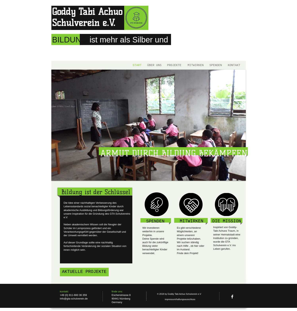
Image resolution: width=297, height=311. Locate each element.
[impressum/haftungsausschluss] (180, 299)
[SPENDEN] (216, 65)
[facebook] (232, 296)
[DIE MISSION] (226, 221)
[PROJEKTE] (174, 65)
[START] (137, 65)
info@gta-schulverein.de (74, 298)
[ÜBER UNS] (154, 65)
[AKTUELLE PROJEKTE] (84, 272)
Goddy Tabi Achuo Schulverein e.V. (87, 17)
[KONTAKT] (234, 65)
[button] (148, 125)
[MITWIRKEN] (196, 65)
